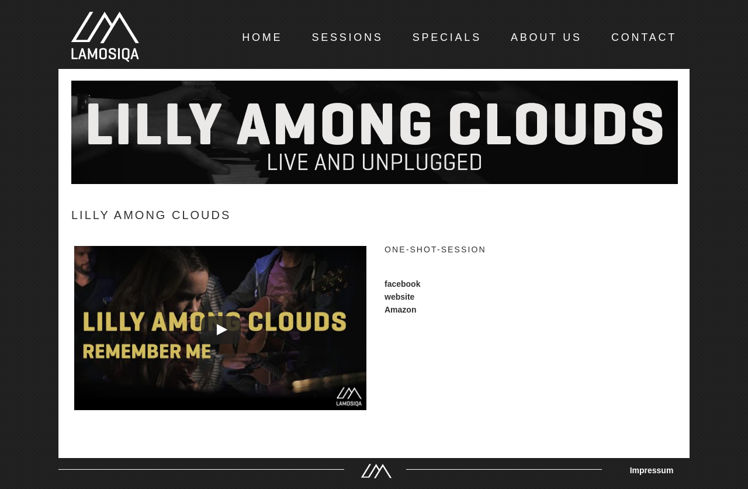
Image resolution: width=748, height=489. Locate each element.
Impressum (652, 470)
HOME (262, 37)
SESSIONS (347, 37)
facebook (402, 284)
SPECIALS (447, 37)
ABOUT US (546, 37)
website (399, 296)
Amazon (400, 309)
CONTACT (644, 37)
